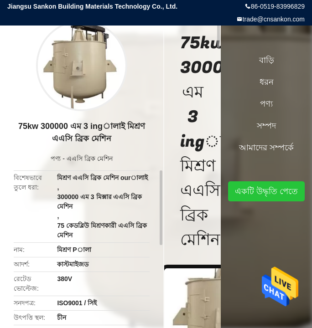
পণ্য (56, 158)
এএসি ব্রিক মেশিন (90, 158)
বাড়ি (266, 60)
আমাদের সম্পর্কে (266, 147)
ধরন (267, 82)
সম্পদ (266, 125)
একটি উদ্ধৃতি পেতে (266, 191)
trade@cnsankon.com (274, 19)
